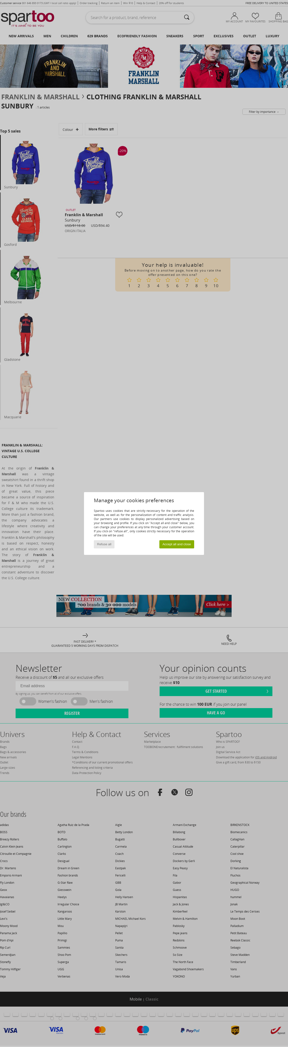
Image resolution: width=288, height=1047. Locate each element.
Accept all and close (176, 544)
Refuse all (104, 544)
